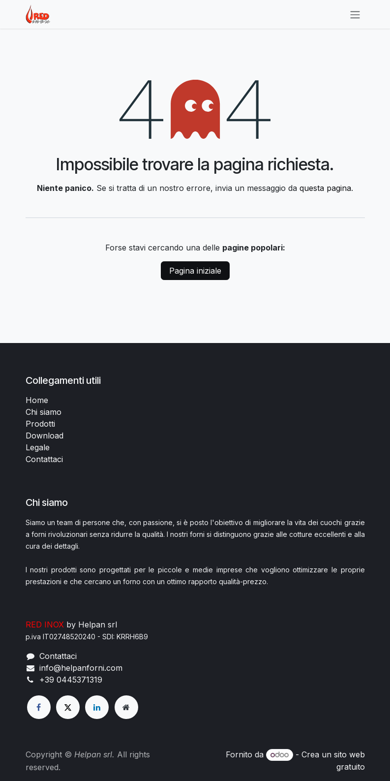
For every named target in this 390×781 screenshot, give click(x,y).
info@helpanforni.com (80, 668)
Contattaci (44, 459)
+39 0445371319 (70, 680)
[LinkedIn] (97, 707)
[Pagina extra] (126, 707)
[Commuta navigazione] (355, 14)
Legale (38, 447)
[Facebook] (39, 707)
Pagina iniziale (195, 271)
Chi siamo (43, 412)
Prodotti (40, 424)
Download (44, 435)
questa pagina (325, 188)
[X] (68, 707)
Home (37, 400)
